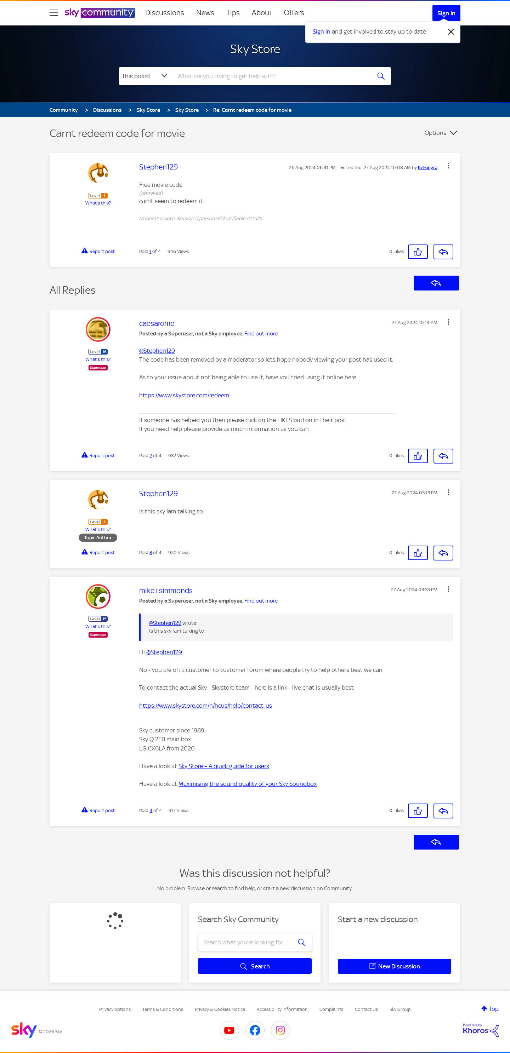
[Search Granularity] (145, 76)
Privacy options (115, 1009)
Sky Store (255, 49)
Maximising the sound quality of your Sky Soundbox (247, 783)
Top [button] (494, 1008)
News (205, 12)
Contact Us (366, 1009)
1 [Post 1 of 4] (150, 251)
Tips (233, 12)
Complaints (331, 1009)
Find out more (261, 333)
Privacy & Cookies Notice (220, 1009)
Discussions (164, 12)
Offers (294, 12)
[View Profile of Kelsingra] (427, 167)
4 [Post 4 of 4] (150, 810)
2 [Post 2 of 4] (150, 455)
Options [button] (435, 132)
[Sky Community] (100, 12)
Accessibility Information (282, 1009)
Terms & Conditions (162, 1009)
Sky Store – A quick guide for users (223, 766)
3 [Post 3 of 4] (150, 552)
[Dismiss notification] (451, 32)
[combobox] (270, 76)
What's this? (98, 203)
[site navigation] (54, 13)
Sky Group (400, 1009)
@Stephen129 (157, 350)
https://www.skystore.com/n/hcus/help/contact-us (205, 705)
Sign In (446, 13)
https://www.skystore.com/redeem (184, 395)
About (262, 12)
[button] (448, 166)
